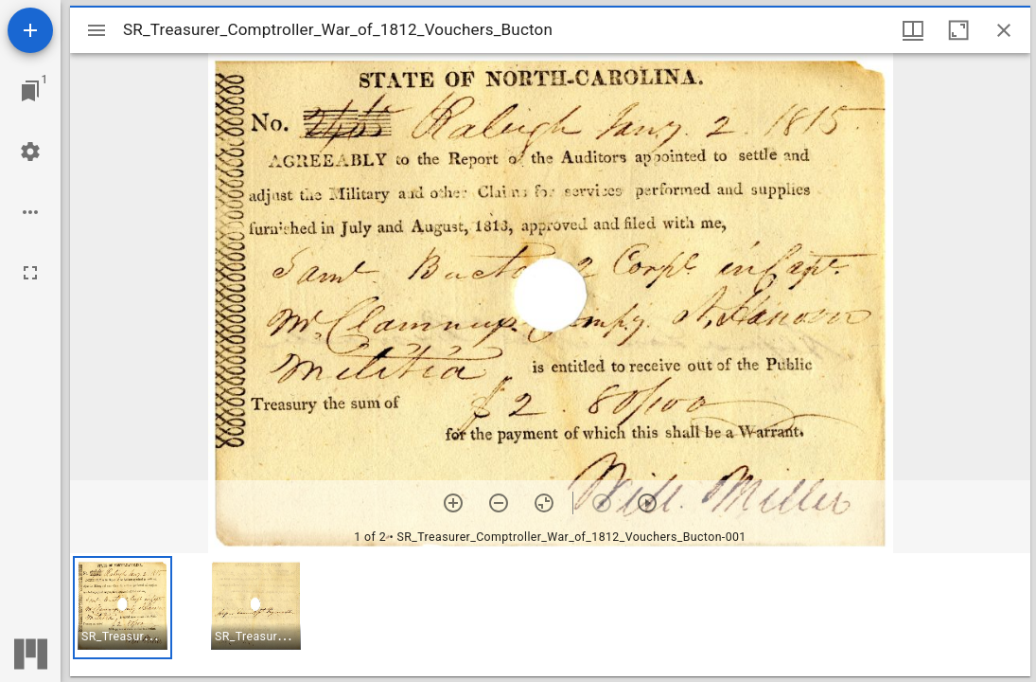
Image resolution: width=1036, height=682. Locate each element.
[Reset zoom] (544, 503)
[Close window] (1004, 30)
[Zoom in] (453, 503)
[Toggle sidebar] (96, 30)
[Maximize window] (958, 30)
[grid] (550, 614)
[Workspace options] (30, 212)
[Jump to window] (30, 91)
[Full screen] (30, 273)
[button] (122, 608)
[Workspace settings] (30, 151)
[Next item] (647, 503)
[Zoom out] (498, 503)
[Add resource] (30, 30)
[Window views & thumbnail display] (913, 30)
